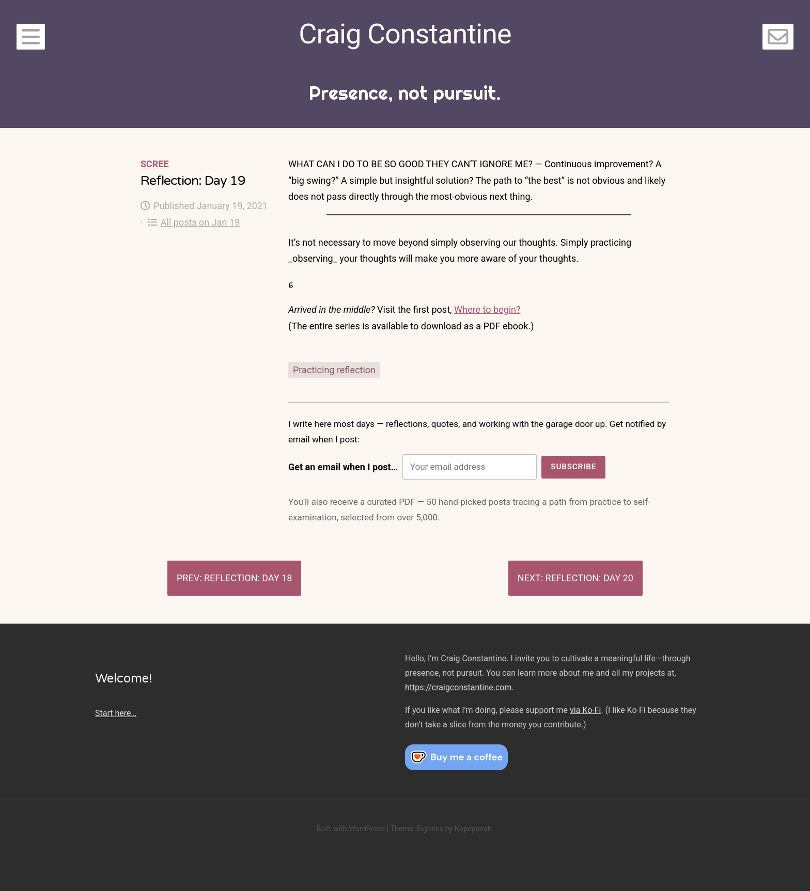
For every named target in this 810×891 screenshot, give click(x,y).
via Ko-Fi (585, 710)
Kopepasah (473, 828)
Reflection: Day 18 (248, 577)
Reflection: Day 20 (589, 577)
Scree (155, 163)
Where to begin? (487, 309)
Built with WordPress (350, 828)
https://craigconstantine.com (458, 687)
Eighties (430, 828)
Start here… (115, 713)
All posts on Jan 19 (194, 222)
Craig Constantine (405, 34)
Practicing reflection (334, 369)
